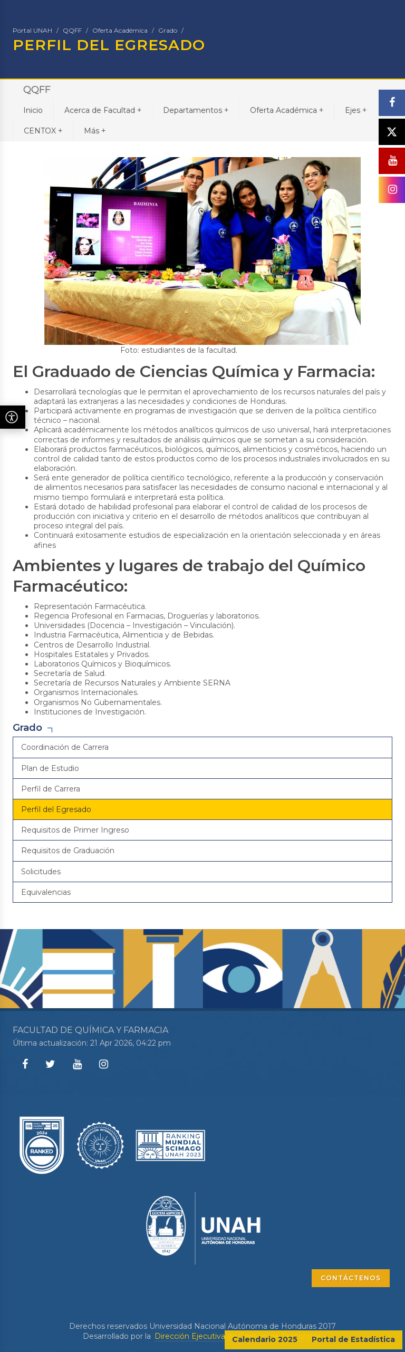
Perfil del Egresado (56, 809)
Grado (167, 30)
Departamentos (195, 110)
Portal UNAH (32, 30)
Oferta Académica (120, 30)
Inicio (33, 110)
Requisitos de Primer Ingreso (75, 830)
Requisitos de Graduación (67, 850)
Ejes (356, 110)
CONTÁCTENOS (351, 1278)
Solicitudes (41, 871)
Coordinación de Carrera (65, 747)
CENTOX (43, 130)
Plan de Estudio (50, 768)
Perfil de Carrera (50, 789)
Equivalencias (46, 892)
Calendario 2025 (264, 1339)
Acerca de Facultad (102, 110)
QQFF (72, 30)
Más (94, 130)
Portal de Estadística (353, 1339)
